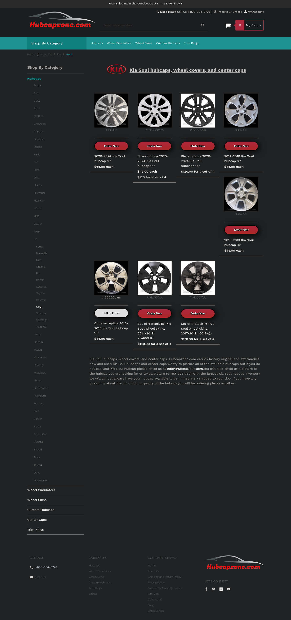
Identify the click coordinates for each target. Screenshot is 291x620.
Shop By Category (47, 43)
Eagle (37, 154)
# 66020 (241, 196)
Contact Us (155, 599)
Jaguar (38, 223)
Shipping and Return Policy (164, 576)
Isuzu (37, 215)
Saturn (38, 418)
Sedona (41, 286)
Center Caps (37, 520)
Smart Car (40, 434)
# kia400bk (155, 280)
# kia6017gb (198, 280)
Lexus (37, 334)
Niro (38, 259)
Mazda (38, 349)
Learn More (173, 3)
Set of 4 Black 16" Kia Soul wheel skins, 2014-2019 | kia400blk (154, 331)
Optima (40, 266)
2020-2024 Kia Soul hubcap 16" (109, 158)
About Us (153, 571)
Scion (37, 426)
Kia (59, 54)
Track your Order (227, 11)
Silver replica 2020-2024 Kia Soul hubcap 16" (153, 161)
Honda (38, 185)
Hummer (39, 192)
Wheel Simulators (119, 43)
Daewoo (39, 139)
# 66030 (241, 113)
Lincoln (38, 342)
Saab (37, 411)
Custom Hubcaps (168, 43)
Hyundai (39, 200)
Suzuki (38, 449)
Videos (93, 593)
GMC (37, 177)
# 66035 (111, 113)
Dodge (38, 146)
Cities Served (156, 610)
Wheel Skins (143, 43)
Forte (39, 246)
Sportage (41, 320)
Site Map (153, 593)
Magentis (41, 253)
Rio (38, 273)
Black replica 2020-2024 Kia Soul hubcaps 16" (196, 161)
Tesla (37, 457)
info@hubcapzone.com (185, 369)
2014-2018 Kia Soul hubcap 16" (239, 158)
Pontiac (38, 403)
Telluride (41, 326)
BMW (37, 100)
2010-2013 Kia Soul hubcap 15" (239, 242)
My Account (254, 11)
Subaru (38, 441)
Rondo (40, 280)
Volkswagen (41, 480)
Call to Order (111, 313)
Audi (36, 93)
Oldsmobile (41, 388)
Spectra (41, 313)
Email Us (40, 577)
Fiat (36, 162)
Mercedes (40, 357)
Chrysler (39, 131)
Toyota (38, 464)
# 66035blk (198, 113)
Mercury (39, 365)
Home (31, 54)
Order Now (111, 146)
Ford (36, 169)
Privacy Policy (156, 582)
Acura (37, 85)
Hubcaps (97, 43)
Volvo (37, 472)
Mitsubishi (40, 372)
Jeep (37, 231)
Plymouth (40, 395)
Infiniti (37, 208)
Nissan (38, 380)
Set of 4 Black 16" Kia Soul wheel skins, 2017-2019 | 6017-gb (197, 328)
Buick (37, 108)
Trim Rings (191, 43)
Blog (150, 605)
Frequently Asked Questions (165, 588)
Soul (39, 306)
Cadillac (38, 116)
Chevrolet (40, 123)
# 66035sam (155, 113)
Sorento (41, 300)
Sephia (40, 293)
